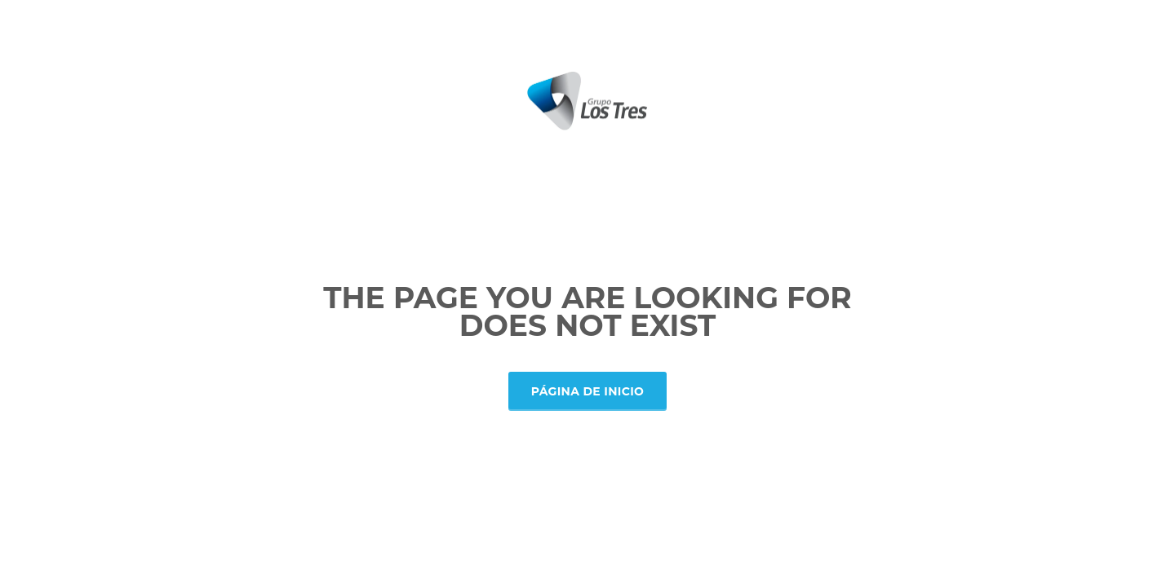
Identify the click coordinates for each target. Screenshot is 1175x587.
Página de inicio (587, 391)
